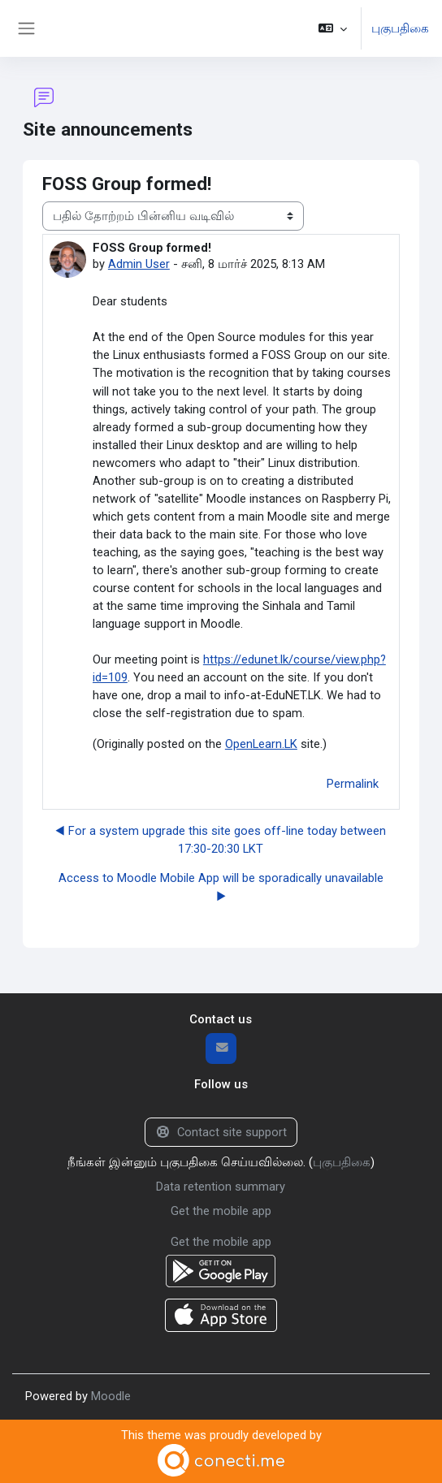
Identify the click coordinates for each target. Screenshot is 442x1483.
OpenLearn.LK (261, 744)
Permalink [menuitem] (353, 783)
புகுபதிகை (400, 28)
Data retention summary (220, 1186)
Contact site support (220, 1132)
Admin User (139, 264)
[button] (333, 28)
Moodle (111, 1396)
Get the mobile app (221, 1211)
